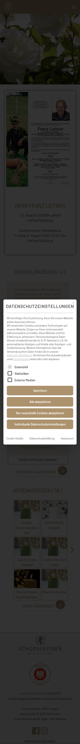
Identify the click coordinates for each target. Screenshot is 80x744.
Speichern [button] (40, 385)
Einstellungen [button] (21, 353)
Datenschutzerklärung (19, 349)
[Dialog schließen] (73, 297)
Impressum (67, 432)
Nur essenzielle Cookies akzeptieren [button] (40, 407)
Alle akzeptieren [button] (40, 396)
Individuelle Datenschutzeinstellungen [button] (40, 418)
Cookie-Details (14, 432)
